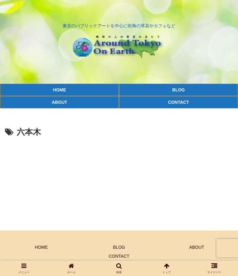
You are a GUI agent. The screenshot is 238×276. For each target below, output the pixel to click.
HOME (41, 247)
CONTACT (119, 256)
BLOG (119, 247)
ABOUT (196, 247)
